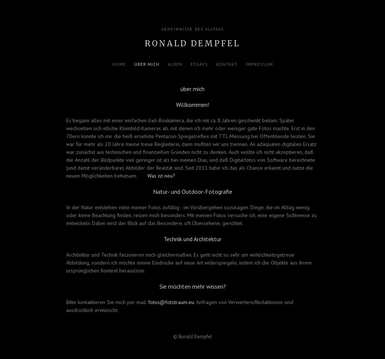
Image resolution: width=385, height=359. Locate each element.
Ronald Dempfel (192, 43)
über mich (146, 64)
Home (119, 64)
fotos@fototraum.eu (171, 302)
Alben (175, 64)
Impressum (259, 64)
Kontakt (227, 64)
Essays (199, 64)
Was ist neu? (161, 175)
